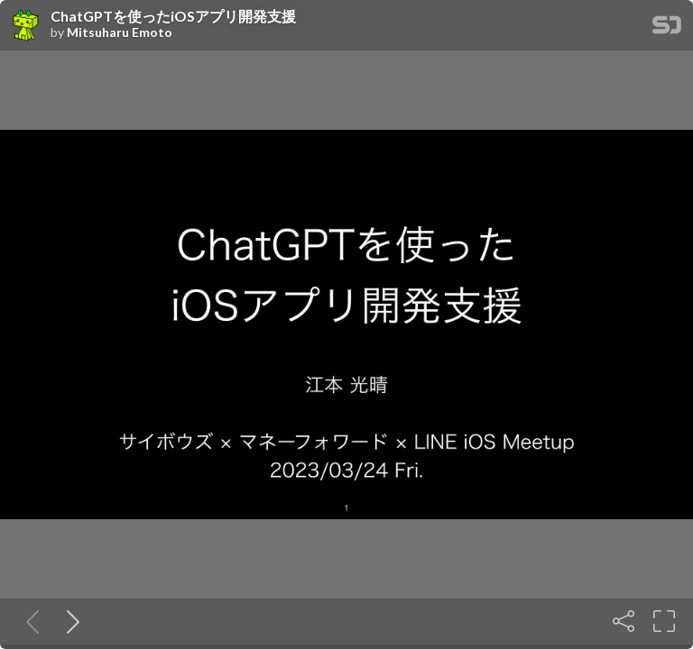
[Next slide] (69, 621)
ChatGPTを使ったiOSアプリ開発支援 (173, 16)
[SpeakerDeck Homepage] (666, 28)
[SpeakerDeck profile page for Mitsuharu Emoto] (25, 26)
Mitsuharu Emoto (119, 32)
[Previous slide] (28, 621)
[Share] (623, 621)
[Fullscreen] (664, 621)
